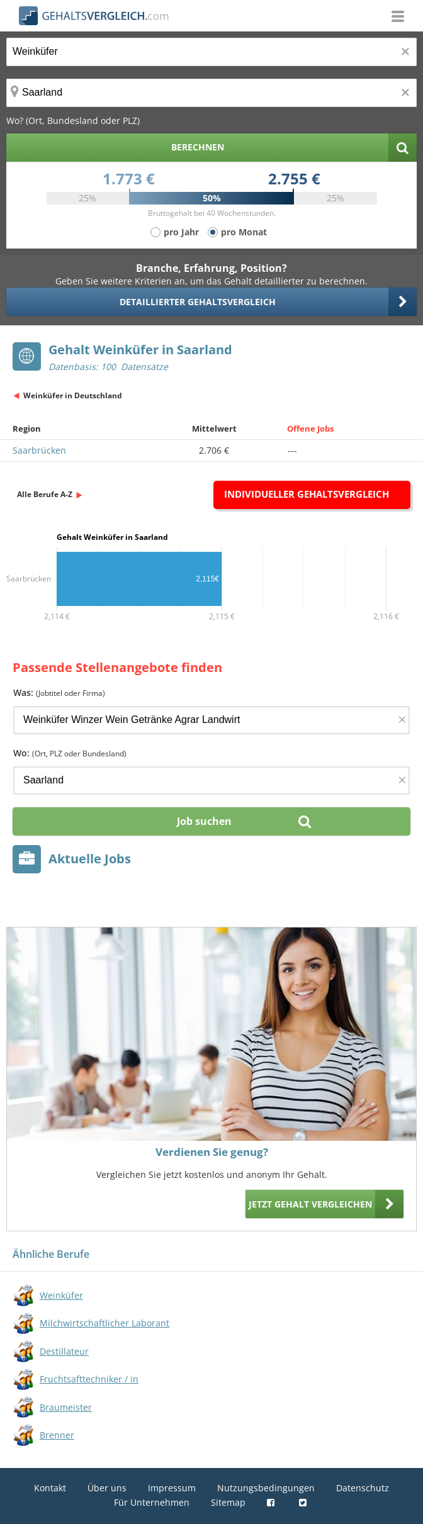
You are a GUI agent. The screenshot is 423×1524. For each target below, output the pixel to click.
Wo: (70, 753)
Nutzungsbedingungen (266, 1488)
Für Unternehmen (151, 1502)
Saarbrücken (39, 450)
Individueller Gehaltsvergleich (306, 494)
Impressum (172, 1488)
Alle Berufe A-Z (44, 494)
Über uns (107, 1488)
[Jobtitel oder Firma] (211, 720)
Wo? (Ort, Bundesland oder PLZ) (73, 120)
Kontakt (50, 1488)
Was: (59, 692)
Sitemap (228, 1502)
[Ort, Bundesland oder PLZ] (211, 93)
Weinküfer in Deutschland (72, 395)
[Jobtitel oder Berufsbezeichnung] (211, 52)
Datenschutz (362, 1488)
